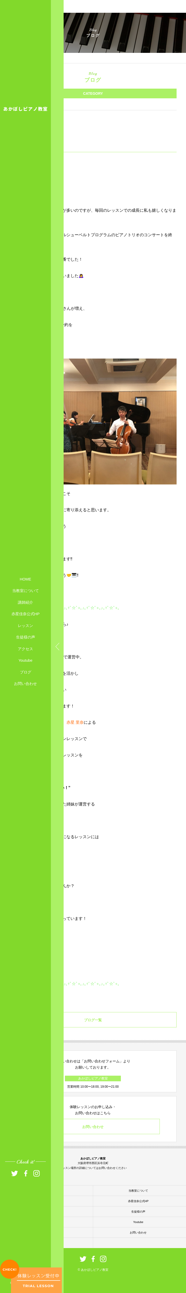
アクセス (25, 648)
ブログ (25, 672)
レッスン (25, 625)
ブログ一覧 (93, 1020)
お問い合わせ (25, 683)
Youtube (26, 660)
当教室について (25, 590)
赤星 (70, 722)
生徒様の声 (25, 637)
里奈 (80, 722)
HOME (25, 579)
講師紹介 (25, 602)
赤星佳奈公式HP (25, 614)
